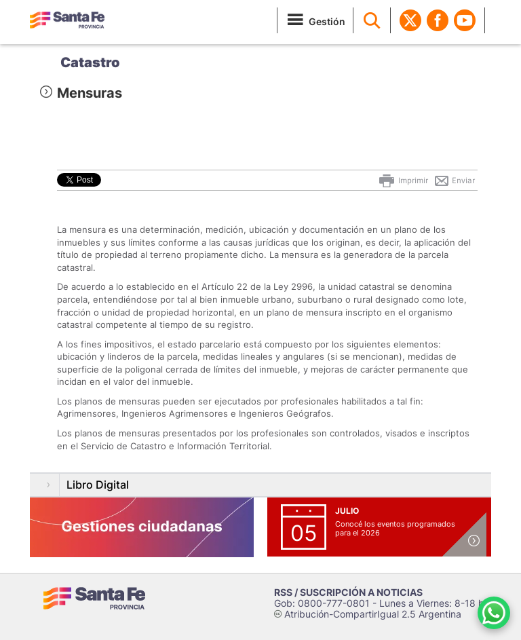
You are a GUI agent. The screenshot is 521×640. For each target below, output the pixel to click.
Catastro (90, 62)
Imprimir (402, 180)
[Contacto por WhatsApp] (494, 613)
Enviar (454, 180)
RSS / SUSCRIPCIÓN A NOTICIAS (348, 592)
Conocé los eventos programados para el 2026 (395, 528)
